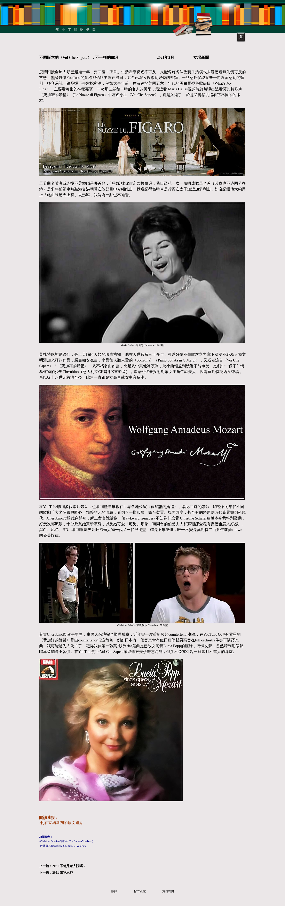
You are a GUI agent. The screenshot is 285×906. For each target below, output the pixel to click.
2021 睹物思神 (62, 872)
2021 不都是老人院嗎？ (69, 866)
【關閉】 (115, 891)
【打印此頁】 (140, 891)
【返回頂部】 (167, 891)
